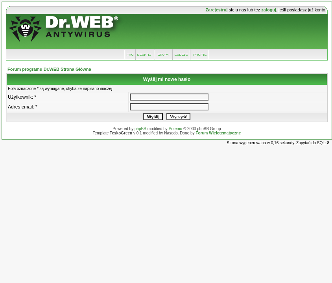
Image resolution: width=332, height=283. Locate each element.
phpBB (140, 129)
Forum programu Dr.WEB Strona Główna (49, 69)
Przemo (175, 129)
